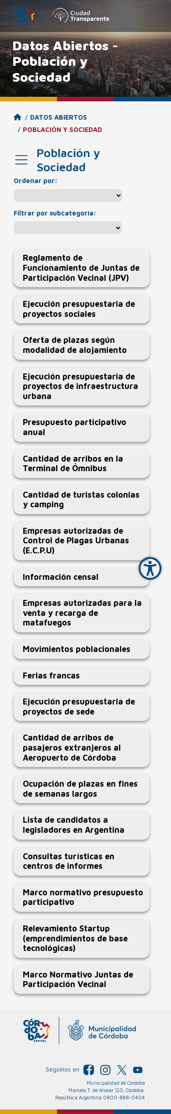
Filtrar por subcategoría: (55, 213)
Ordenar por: (35, 180)
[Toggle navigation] (21, 160)
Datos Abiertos (58, 117)
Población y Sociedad (62, 129)
